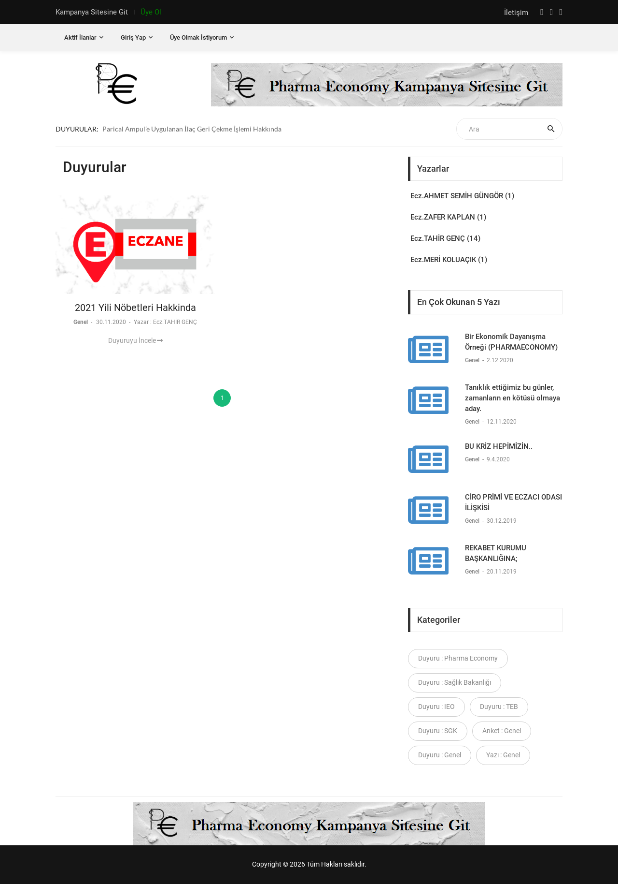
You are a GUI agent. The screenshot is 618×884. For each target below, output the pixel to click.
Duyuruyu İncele (135, 340)
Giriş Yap (133, 37)
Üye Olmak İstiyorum (198, 37)
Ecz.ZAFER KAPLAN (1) (448, 217)
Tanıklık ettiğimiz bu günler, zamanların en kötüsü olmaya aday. (512, 398)
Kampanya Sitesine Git (92, 12)
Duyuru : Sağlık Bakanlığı (454, 682)
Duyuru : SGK (437, 731)
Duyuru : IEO (436, 706)
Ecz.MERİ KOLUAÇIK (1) (448, 259)
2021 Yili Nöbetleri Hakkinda (135, 307)
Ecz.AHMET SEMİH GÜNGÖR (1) (462, 196)
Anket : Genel (501, 731)
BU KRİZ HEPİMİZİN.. (499, 446)
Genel (81, 322)
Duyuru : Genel (439, 755)
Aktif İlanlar (80, 37)
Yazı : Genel (503, 755)
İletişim (517, 12)
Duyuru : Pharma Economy (458, 658)
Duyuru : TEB (499, 706)
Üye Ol (150, 12)
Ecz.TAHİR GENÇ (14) (445, 238)
